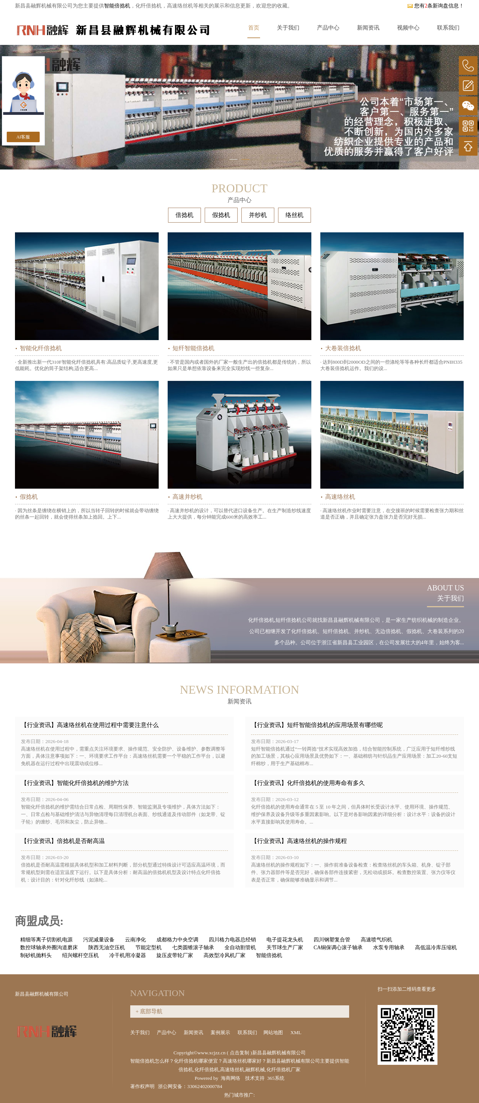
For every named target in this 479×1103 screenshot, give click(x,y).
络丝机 (294, 215)
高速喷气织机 (376, 939)
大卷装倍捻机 (343, 348)
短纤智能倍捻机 (193, 348)
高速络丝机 (340, 497)
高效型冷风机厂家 (224, 955)
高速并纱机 (187, 497)
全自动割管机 (240, 947)
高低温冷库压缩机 (436, 947)
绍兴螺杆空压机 (80, 955)
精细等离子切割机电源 (46, 939)
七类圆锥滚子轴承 (193, 947)
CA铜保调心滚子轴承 (338, 947)
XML (296, 1032)
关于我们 (288, 28)
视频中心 (408, 28)
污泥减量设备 (99, 939)
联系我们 (448, 28)
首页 (253, 28)
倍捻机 (184, 215)
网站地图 (273, 1032)
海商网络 (230, 1078)
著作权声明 (142, 1086)
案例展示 (221, 1032)
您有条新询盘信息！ (435, 6)
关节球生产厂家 (284, 947)
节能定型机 (148, 947)
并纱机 (258, 215)
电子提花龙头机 (284, 939)
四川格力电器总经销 (232, 939)
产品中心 (328, 28)
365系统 (275, 1078)
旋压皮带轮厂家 (174, 955)
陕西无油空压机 (106, 947)
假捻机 (221, 215)
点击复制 (239, 1052)
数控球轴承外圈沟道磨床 (49, 947)
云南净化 (135, 939)
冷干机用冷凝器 (127, 955)
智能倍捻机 (117, 6)
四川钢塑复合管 (332, 939)
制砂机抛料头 (36, 955)
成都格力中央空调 (177, 939)
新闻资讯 (368, 28)
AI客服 (23, 137)
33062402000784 (204, 1086)
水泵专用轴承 (389, 947)
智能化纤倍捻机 (41, 348)
